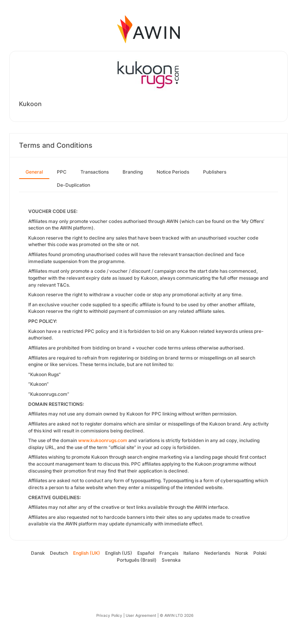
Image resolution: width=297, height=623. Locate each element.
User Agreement (141, 615)
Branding (133, 172)
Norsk (241, 553)
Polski (259, 553)
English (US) (118, 553)
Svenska (171, 560)
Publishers (214, 172)
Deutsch (59, 553)
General (34, 172)
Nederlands (217, 553)
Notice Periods (173, 172)
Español (145, 553)
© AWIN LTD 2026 (176, 615)
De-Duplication (73, 185)
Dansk (38, 553)
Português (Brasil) (137, 560)
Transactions (94, 172)
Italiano (191, 553)
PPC (62, 172)
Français (168, 553)
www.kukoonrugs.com (102, 440)
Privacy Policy (109, 615)
